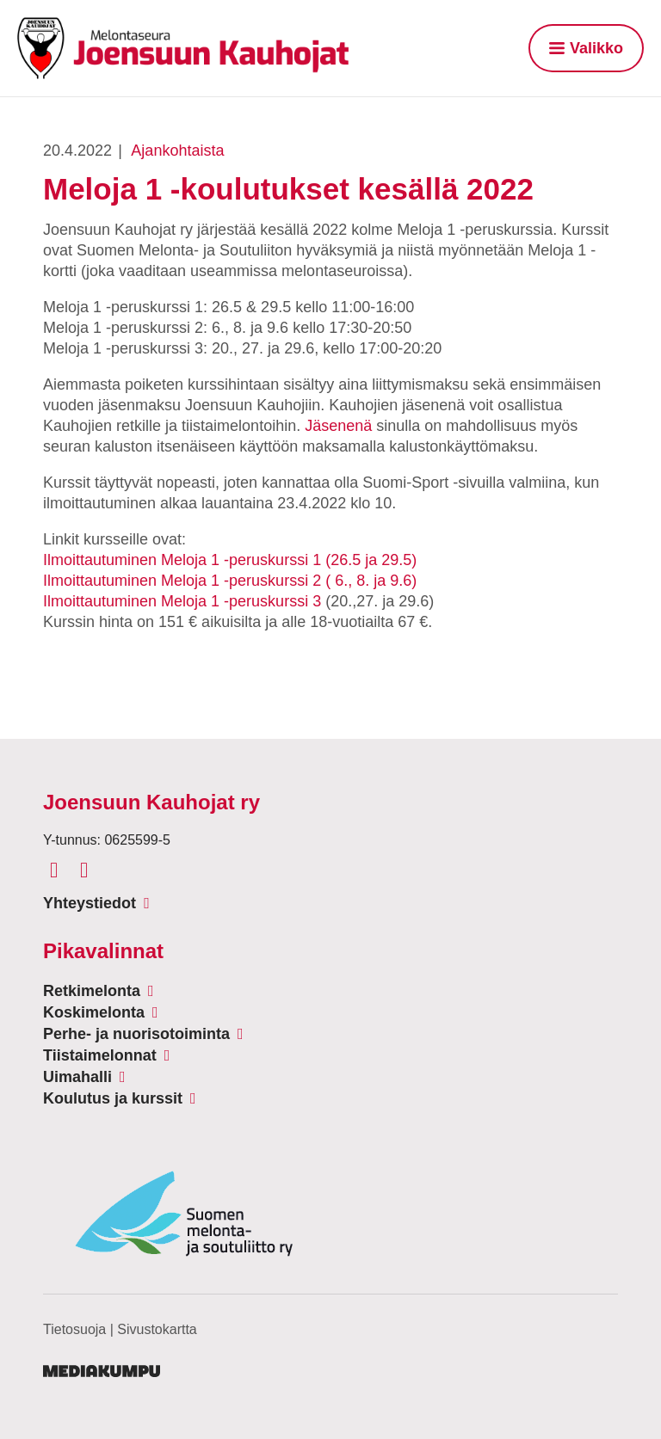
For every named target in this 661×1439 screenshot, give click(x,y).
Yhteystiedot (89, 903)
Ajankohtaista (177, 150)
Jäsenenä (338, 425)
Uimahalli (77, 1076)
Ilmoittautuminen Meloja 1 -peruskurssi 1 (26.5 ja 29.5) (230, 560)
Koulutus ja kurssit (112, 1098)
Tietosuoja (74, 1329)
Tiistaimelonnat (100, 1055)
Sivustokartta (156, 1329)
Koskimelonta (94, 1012)
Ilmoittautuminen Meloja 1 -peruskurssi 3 (182, 601)
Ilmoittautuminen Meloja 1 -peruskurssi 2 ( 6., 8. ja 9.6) (230, 580)
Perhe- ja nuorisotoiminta (136, 1033)
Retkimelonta (91, 990)
